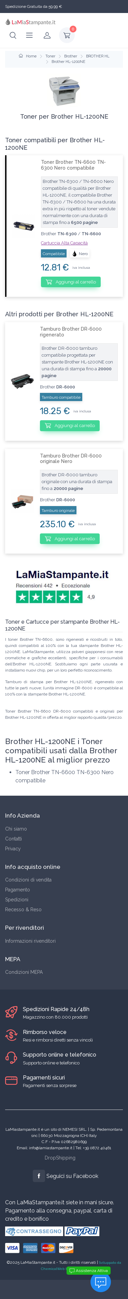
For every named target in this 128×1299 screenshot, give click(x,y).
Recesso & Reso (23, 909)
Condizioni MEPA (24, 972)
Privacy (13, 848)
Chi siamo (16, 829)
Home (28, 56)
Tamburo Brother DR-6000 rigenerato (71, 331)
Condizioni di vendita (28, 880)
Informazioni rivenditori (30, 941)
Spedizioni (16, 899)
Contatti (13, 838)
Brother (70, 56)
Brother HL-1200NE (68, 61)
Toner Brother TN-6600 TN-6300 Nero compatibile (73, 165)
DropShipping (60, 1158)
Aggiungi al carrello (71, 282)
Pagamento (17, 889)
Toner (50, 56)
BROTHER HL (98, 56)
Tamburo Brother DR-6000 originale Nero (71, 458)
